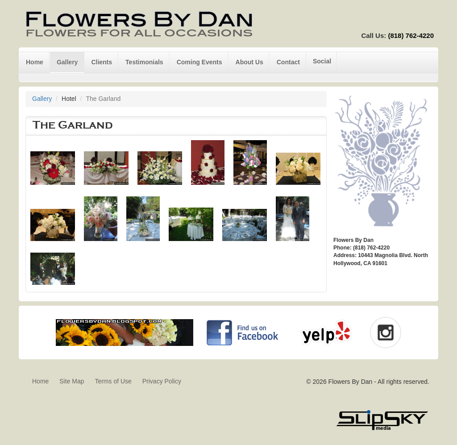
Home (34, 62)
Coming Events (199, 62)
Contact (288, 62)
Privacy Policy (161, 381)
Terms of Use (113, 381)
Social (322, 61)
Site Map (71, 381)
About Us (249, 62)
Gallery (67, 62)
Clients (101, 62)
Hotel (69, 98)
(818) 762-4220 (411, 35)
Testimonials (144, 62)
